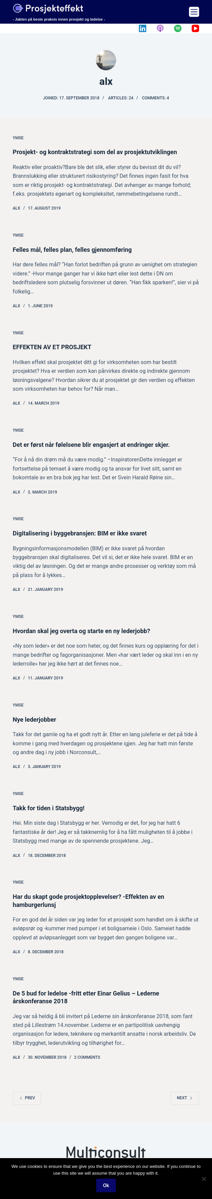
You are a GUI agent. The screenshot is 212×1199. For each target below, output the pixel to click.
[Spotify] (178, 28)
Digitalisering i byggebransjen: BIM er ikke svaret (80, 533)
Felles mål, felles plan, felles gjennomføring (72, 249)
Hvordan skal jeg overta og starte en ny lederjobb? (81, 630)
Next (185, 1098)
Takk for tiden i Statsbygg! (49, 808)
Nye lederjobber (34, 719)
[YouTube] (195, 28)
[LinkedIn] (142, 28)
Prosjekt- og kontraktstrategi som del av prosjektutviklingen (95, 151)
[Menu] (194, 12)
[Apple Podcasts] (160, 28)
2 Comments (87, 1057)
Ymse (18, 138)
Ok (106, 1185)
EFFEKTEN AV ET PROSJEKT (52, 347)
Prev (27, 1098)
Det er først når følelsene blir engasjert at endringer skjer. (91, 444)
